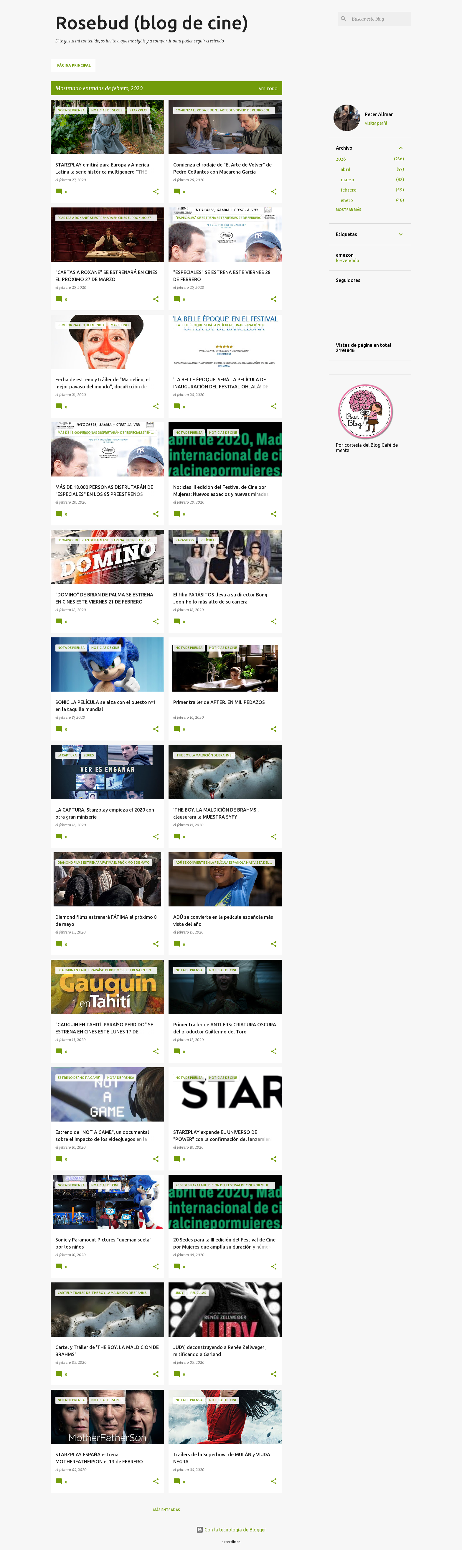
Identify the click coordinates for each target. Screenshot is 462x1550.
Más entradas (166, 1510)
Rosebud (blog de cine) (151, 22)
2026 (341, 159)
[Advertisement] (305, 188)
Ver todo (268, 89)
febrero (349, 190)
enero (347, 200)
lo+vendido (347, 260)
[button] (155, 192)
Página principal (74, 65)
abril (345, 169)
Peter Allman (379, 114)
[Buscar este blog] (380, 19)
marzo (347, 179)
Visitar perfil (376, 123)
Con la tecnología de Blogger (231, 1529)
